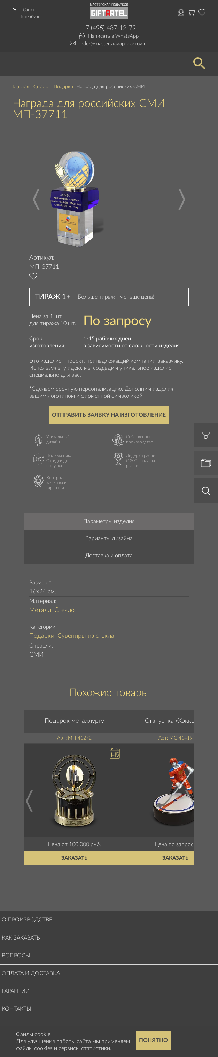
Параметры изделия (109, 521)
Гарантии (16, 991)
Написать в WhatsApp (113, 36)
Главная (21, 86)
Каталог (41, 86)
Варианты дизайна (109, 538)
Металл (40, 610)
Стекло (64, 610)
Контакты (16, 1009)
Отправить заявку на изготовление (109, 415)
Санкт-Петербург (29, 13)
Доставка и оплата (109, 555)
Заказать (74, 858)
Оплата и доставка (31, 973)
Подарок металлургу (74, 721)
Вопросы (16, 955)
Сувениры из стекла (85, 636)
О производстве (27, 919)
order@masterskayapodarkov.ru (113, 43)
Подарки (63, 86)
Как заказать (21, 938)
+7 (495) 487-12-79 (109, 28)
